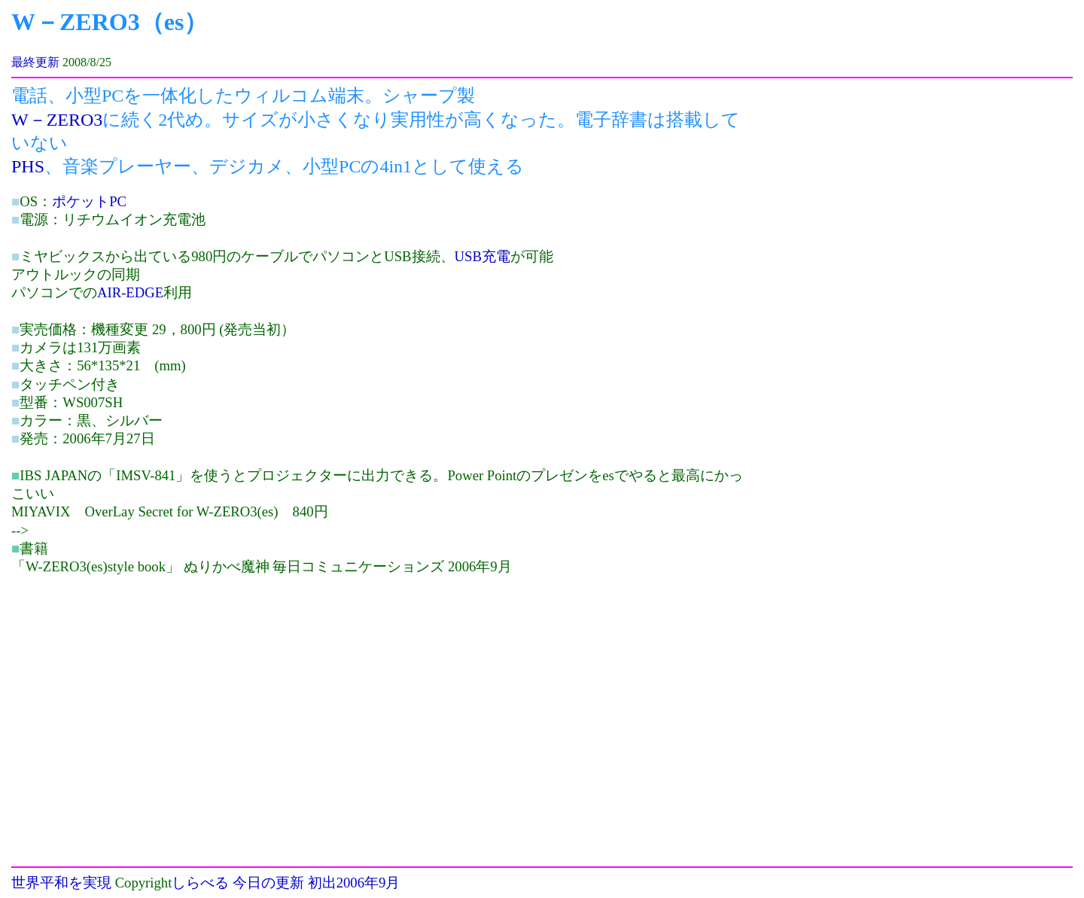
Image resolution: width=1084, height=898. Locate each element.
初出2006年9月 (354, 882)
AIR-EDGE (130, 292)
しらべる (200, 882)
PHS (27, 166)
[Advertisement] (137, 681)
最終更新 (35, 62)
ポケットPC (89, 201)
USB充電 (482, 256)
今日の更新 (268, 882)
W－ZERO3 (56, 119)
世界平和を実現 (61, 882)
